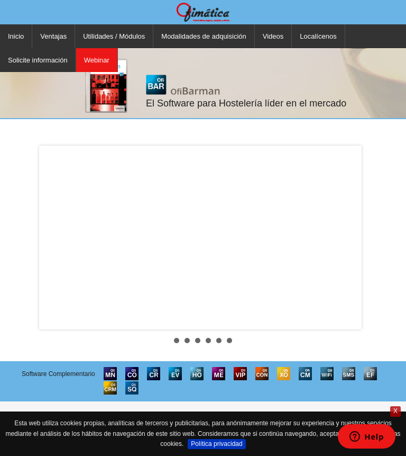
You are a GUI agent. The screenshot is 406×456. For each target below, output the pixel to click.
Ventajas (53, 36)
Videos (273, 36)
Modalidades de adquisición (203, 36)
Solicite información (38, 60)
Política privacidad (216, 444)
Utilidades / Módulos (114, 36)
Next (350, 237)
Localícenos (318, 36)
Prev (55, 237)
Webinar (96, 60)
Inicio (16, 36)
